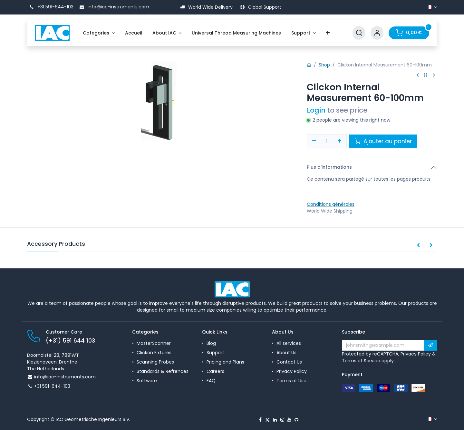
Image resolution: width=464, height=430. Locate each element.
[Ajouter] (340, 141)
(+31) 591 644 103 (70, 341)
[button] (418, 245)
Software (147, 380)
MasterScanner (154, 343)
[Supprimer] (314, 141)
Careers (215, 371)
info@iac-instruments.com (113, 7)
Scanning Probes (155, 362)
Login (316, 110)
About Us (286, 352)
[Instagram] (282, 419)
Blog (211, 343)
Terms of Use (291, 380)
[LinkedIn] (275, 419)
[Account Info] (377, 33)
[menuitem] (99, 33)
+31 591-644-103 (50, 7)
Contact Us (289, 362)
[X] (267, 419)
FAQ (211, 380)
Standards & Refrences (162, 371)
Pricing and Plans (225, 362)
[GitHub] (296, 419)
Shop (324, 65)
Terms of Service (361, 360)
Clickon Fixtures (154, 352)
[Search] (359, 33)
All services (288, 343)
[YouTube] (289, 419)
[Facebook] (260, 419)
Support (215, 352)
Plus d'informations (329, 167)
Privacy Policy (291, 371)
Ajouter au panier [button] (383, 141)
